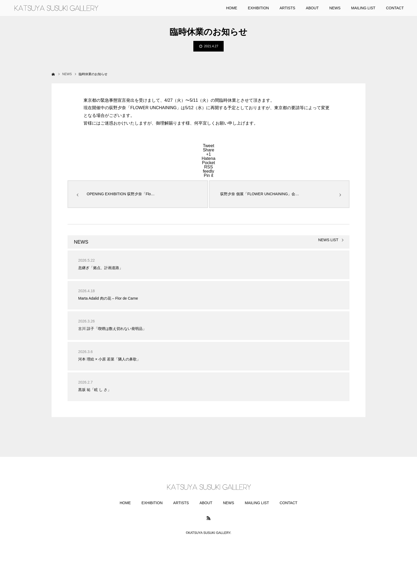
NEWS (228, 503)
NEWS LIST (328, 240)
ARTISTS (181, 503)
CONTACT (288, 503)
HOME (125, 503)
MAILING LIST (257, 503)
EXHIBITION (151, 503)
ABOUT (205, 503)
